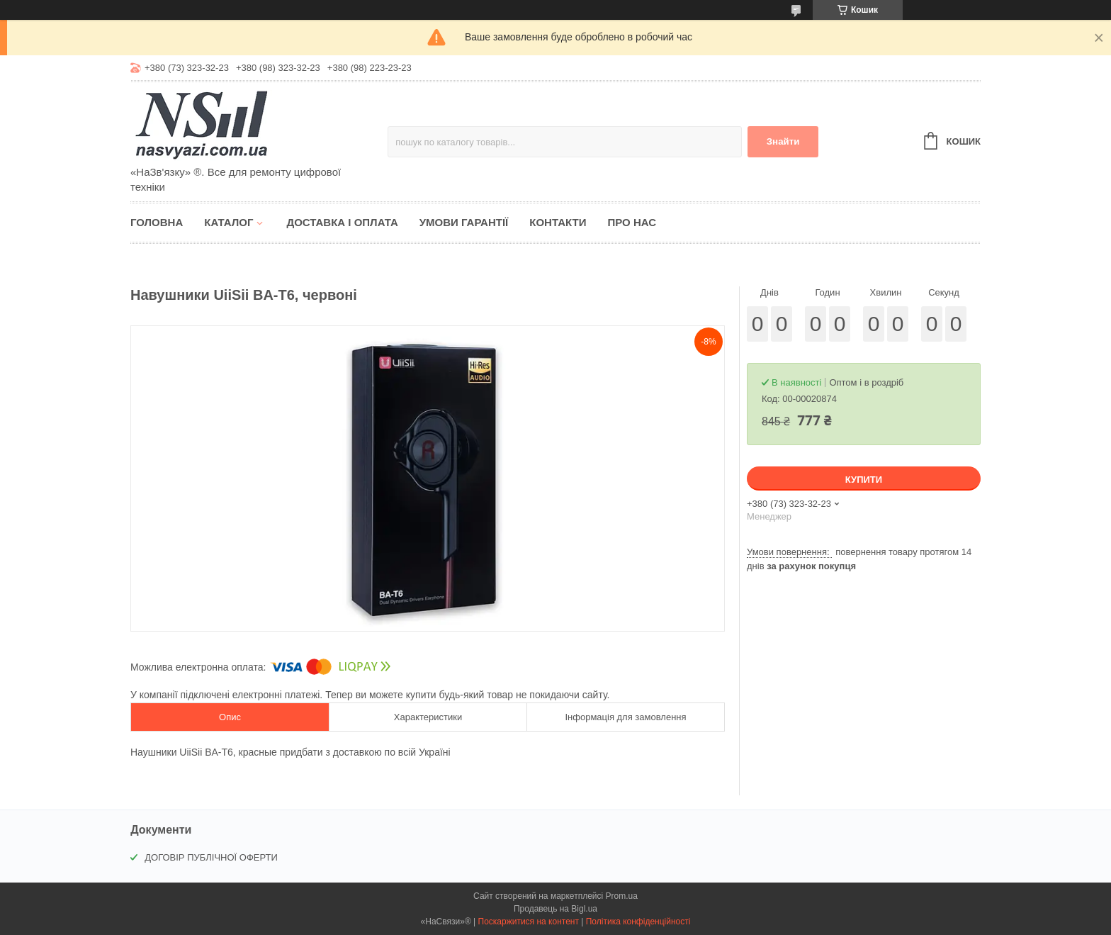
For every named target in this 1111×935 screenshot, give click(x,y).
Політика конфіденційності (638, 921)
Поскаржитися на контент (528, 921)
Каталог (228, 222)
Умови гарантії (464, 222)
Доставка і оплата (341, 222)
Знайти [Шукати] (783, 141)
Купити (863, 479)
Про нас (631, 222)
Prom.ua (622, 896)
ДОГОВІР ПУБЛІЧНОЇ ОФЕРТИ (211, 857)
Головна (156, 222)
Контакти (557, 222)
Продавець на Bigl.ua (555, 909)
